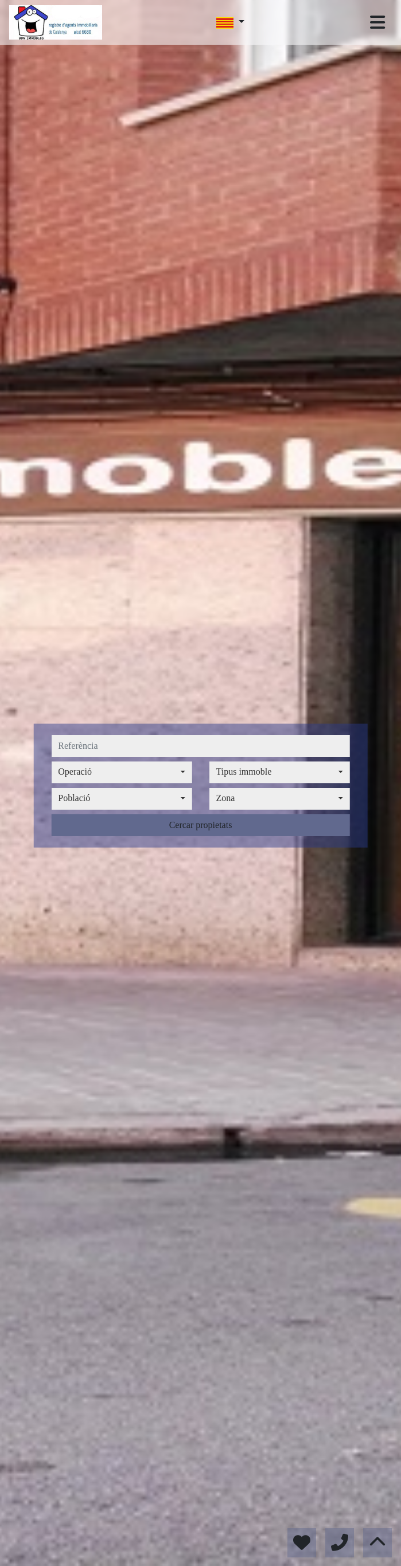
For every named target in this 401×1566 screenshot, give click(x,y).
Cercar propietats (200, 825)
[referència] (200, 746)
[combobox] (121, 772)
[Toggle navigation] (377, 22)
